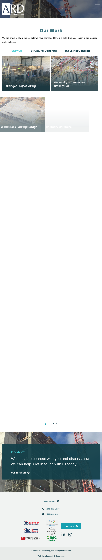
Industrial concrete (77, 51)
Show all (16, 51)
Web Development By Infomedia (50, 556)
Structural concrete (44, 51)
